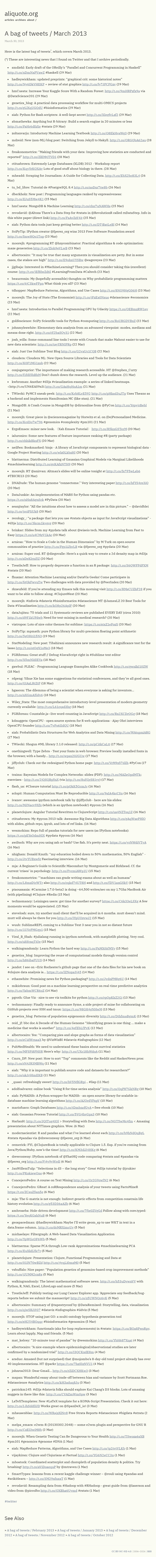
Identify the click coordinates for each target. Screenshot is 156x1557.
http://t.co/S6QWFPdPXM (129, 565)
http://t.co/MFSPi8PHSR (25, 1051)
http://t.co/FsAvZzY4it (66, 218)
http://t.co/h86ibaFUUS (25, 960)
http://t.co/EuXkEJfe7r (24, 1251)
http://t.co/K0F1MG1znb (25, 363)
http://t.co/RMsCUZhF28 (124, 589)
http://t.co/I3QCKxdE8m (76, 1352)
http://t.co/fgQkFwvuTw (25, 582)
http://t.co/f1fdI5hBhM (24, 375)
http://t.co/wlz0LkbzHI (59, 452)
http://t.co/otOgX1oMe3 (33, 648)
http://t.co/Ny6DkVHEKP (26, 84)
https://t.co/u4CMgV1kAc (33, 535)
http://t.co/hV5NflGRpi (69, 1082)
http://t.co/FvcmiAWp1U (70, 871)
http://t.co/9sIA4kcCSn (106, 793)
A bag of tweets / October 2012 (90, 1535)
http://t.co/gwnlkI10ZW (131, 666)
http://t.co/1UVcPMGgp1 (25, 930)
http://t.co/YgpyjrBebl (131, 405)
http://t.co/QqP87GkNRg (120, 1089)
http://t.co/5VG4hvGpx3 (77, 1114)
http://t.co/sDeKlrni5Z (24, 558)
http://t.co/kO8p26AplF (55, 606)
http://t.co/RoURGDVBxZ (117, 321)
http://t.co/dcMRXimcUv (56, 1227)
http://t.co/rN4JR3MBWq (26, 1063)
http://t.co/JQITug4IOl (42, 1121)
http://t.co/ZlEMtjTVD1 (39, 157)
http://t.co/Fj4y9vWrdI (43, 1161)
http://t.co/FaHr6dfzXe (24, 126)
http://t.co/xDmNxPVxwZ (26, 72)
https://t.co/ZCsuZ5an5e (25, 1192)
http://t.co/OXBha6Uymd (59, 1490)
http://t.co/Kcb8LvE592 (73, 393)
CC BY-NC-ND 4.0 (121, 1551)
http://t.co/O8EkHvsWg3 (109, 133)
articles (9, 20)
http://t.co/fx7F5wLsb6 (123, 471)
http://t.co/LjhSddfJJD (24, 1406)
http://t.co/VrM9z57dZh (111, 763)
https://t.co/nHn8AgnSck (26, 500)
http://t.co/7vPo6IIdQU (52, 725)
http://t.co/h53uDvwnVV (118, 1281)
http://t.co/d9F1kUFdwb (25, 617)
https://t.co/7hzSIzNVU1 (75, 1364)
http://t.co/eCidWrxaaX (24, 1040)
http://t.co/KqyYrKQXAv (25, 169)
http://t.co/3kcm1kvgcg (34, 523)
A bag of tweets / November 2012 (40, 1535)
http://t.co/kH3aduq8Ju (61, 1382)
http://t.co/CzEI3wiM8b (25, 1430)
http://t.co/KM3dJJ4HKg (77, 1150)
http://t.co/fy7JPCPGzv (99, 84)
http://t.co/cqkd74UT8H (68, 883)
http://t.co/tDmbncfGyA (74, 1107)
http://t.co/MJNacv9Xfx (25, 805)
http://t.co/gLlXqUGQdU (25, 108)
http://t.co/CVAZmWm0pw (65, 1394)
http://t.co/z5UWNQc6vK (89, 1298)
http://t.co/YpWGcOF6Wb (26, 1239)
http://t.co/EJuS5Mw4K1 (26, 199)
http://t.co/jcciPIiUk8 (23, 511)
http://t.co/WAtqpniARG (132, 732)
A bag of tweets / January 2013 (80, 1530)
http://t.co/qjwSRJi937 (24, 1310)
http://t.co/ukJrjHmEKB (25, 1075)
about (30, 20)
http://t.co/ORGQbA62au (128, 140)
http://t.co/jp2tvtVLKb (108, 1448)
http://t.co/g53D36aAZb (50, 1204)
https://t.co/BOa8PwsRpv (131, 1328)
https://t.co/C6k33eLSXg (120, 901)
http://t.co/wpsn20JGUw (67, 756)
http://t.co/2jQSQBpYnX (41, 779)
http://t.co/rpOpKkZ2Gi (105, 997)
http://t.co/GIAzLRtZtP (24, 683)
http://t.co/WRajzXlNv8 (51, 1413)
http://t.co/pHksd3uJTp (108, 393)
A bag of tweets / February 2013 (30, 1530)
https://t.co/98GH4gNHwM (82, 1009)
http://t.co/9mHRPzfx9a (122, 91)
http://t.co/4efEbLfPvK (73, 1028)
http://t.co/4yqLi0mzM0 (61, 1263)
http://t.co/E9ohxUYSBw (66, 260)
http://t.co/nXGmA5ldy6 (25, 695)
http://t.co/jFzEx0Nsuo (92, 297)
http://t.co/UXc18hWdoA (80, 1051)
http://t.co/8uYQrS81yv (83, 779)
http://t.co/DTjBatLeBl (98, 224)
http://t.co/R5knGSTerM (109, 429)
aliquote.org (21, 13)
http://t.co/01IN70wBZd (25, 1263)
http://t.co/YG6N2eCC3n (96, 1455)
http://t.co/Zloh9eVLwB (50, 248)
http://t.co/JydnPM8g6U (106, 979)
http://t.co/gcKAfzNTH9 (53, 464)
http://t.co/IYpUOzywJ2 (74, 918)
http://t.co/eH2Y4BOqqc (25, 1321)
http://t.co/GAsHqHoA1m (63, 386)
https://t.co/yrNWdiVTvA (128, 842)
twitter (12, 1501)
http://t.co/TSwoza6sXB (127, 1436)
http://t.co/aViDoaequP (39, 1467)
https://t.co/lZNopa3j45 (64, 972)
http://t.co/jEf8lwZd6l (35, 272)
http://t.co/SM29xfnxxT (46, 1479)
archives (20, 20)
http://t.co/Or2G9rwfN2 (90, 1180)
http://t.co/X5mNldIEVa (25, 660)
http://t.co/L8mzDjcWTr (25, 883)
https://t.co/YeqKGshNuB (26, 1215)
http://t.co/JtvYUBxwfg (24, 859)
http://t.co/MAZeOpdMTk (122, 774)
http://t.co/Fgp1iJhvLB (60, 547)
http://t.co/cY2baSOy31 (52, 332)
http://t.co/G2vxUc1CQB (78, 351)
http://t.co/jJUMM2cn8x (25, 1274)
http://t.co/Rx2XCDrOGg (117, 714)
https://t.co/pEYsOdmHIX (26, 835)
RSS (149, 1551)
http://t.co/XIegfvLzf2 (102, 115)
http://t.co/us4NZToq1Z (115, 812)
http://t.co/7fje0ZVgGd (85, 1210)
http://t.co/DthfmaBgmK (118, 1016)
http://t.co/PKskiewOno (25, 1173)
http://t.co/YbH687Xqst (115, 1340)
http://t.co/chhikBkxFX (24, 441)
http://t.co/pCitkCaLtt (94, 744)
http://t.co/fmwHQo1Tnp (26, 236)
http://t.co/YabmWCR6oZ (26, 990)
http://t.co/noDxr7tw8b (91, 187)
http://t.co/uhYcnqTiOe (24, 942)
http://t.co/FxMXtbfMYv (98, 948)
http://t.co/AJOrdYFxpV (83, 1100)
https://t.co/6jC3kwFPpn (26, 283)
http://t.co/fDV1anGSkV (110, 883)
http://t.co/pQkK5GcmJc (70, 786)
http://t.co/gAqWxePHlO (128, 819)
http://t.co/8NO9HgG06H (118, 290)
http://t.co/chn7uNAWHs (92, 206)
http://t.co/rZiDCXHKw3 (70, 1371)
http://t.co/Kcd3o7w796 (25, 422)
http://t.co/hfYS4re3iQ (132, 483)
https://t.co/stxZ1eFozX (101, 624)
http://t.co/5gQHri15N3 (25, 636)
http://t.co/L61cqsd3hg (54, 707)
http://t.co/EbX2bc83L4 (122, 175)
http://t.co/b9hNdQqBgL (126, 1133)
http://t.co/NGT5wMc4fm (114, 1121)
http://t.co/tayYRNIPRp (55, 344)
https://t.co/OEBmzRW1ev (128, 309)
